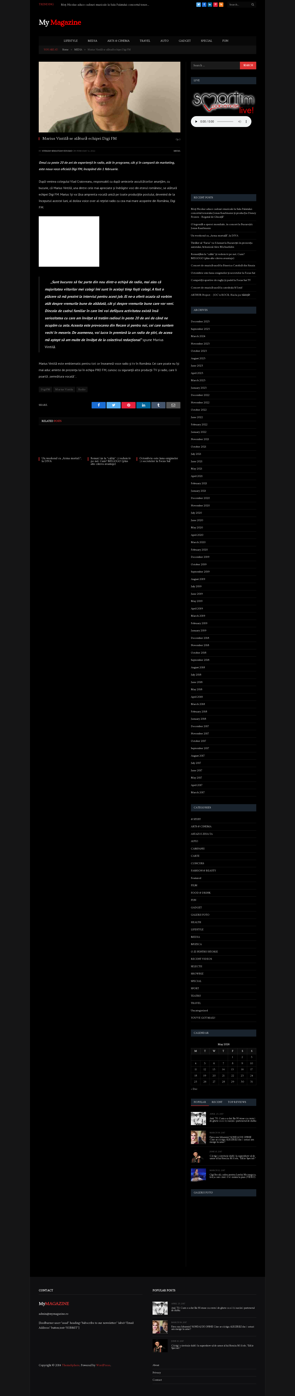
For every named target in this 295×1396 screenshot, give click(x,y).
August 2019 (198, 579)
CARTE (195, 856)
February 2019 (199, 623)
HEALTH (196, 922)
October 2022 (199, 409)
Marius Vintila (64, 389)
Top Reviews (237, 1102)
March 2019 (198, 615)
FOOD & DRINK (201, 892)
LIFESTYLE (71, 41)
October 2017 (198, 741)
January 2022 (198, 432)
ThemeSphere (71, 1365)
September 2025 (200, 329)
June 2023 (197, 365)
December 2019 (200, 557)
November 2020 (200, 505)
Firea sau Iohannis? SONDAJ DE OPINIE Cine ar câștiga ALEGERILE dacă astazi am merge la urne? (232, 1139)
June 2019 (197, 593)
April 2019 (197, 608)
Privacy (157, 1372)
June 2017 (196, 770)
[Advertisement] (182, 22)
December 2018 (200, 638)
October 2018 (198, 652)
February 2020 (199, 549)
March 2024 (198, 336)
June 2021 (196, 461)
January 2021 (198, 490)
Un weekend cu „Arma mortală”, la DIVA (62, 460)
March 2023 (198, 380)
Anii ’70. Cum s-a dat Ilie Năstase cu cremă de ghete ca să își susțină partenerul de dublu (233, 1119)
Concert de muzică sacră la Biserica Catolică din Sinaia (223, 265)
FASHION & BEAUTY (203, 870)
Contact (157, 1379)
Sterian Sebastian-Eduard (57, 151)
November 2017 (200, 733)
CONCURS (197, 863)
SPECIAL (206, 41)
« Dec (194, 1089)
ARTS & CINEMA (118, 41)
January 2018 (198, 718)
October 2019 (199, 564)
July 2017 (196, 763)
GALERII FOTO (200, 914)
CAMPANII (198, 848)
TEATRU (196, 995)
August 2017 (198, 755)
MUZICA (196, 944)
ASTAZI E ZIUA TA (202, 834)
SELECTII (196, 966)
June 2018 (196, 682)
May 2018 (196, 689)
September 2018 (200, 660)
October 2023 (199, 351)
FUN (225, 41)
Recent (217, 1102)
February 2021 (199, 483)
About (156, 1365)
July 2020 (196, 512)
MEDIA (92, 41)
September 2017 (200, 748)
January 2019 (198, 630)
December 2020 (200, 498)
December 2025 (200, 321)
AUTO (164, 41)
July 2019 (196, 586)
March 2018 (198, 704)
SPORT (195, 988)
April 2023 (197, 373)
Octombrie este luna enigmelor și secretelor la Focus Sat (158, 460)
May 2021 (196, 468)
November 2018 (200, 645)
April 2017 (196, 785)
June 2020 (197, 520)
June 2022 (197, 417)
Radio (82, 389)
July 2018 (196, 674)
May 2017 (196, 777)
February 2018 (199, 711)
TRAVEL (145, 41)
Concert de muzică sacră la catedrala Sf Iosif (216, 287)
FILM (194, 885)
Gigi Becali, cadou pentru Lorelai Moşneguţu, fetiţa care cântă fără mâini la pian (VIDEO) (233, 1176)
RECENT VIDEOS (201, 959)
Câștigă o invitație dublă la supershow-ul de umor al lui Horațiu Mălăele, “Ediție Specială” (233, 1157)
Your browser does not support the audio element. (221, 121)
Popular (200, 1102)
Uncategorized (199, 1010)
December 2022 (200, 395)
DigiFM (45, 389)
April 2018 (197, 696)
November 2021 (200, 439)
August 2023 (198, 358)
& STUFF (196, 819)
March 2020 (198, 542)
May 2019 (197, 601)
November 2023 (200, 343)
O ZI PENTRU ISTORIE (204, 951)
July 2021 (196, 454)
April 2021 (197, 476)
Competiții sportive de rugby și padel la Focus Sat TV (221, 280)
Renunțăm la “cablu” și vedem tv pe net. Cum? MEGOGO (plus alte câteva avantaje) (111, 461)
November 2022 (200, 402)
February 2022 (199, 424)
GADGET (185, 41)
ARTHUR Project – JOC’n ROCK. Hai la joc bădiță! (220, 295)
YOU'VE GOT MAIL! (203, 1017)
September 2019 (200, 571)
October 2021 (198, 446)
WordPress (103, 1365)
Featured (196, 878)
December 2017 (200, 726)
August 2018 (198, 667)
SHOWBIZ (197, 973)
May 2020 (197, 527)
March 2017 (198, 792)
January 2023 (199, 387)
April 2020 (197, 535)
